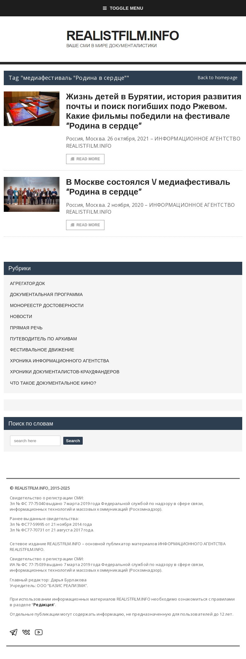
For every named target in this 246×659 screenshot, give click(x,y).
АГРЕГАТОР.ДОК (27, 283)
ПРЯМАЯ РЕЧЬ (26, 327)
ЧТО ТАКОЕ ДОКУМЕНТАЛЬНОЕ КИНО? (53, 383)
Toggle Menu (123, 8)
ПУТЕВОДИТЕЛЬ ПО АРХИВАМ (43, 338)
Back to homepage (218, 77)
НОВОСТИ (21, 316)
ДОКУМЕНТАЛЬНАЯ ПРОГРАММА (46, 294)
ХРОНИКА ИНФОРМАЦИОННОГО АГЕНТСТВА (59, 360)
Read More (85, 159)
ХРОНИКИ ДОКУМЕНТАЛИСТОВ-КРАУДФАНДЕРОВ (65, 371)
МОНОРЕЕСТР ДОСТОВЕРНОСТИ (47, 305)
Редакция (43, 604)
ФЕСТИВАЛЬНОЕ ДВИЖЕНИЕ (42, 349)
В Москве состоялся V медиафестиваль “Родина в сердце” (148, 187)
